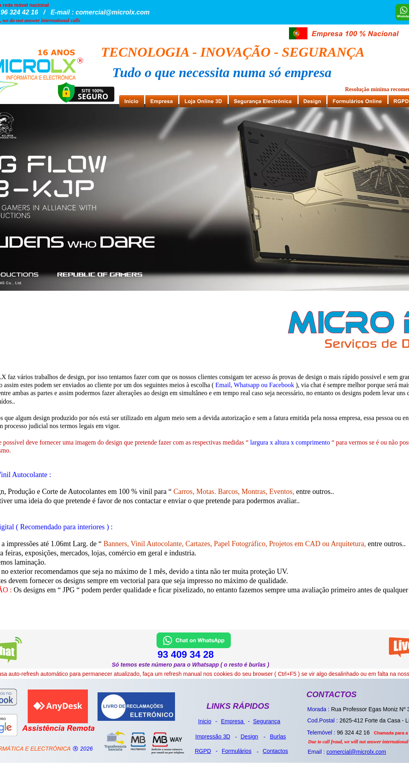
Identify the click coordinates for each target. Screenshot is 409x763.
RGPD (203, 751)
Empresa (233, 721)
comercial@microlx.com (356, 752)
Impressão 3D (212, 736)
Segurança (267, 721)
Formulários (237, 751)
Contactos (275, 751)
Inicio (205, 721)
